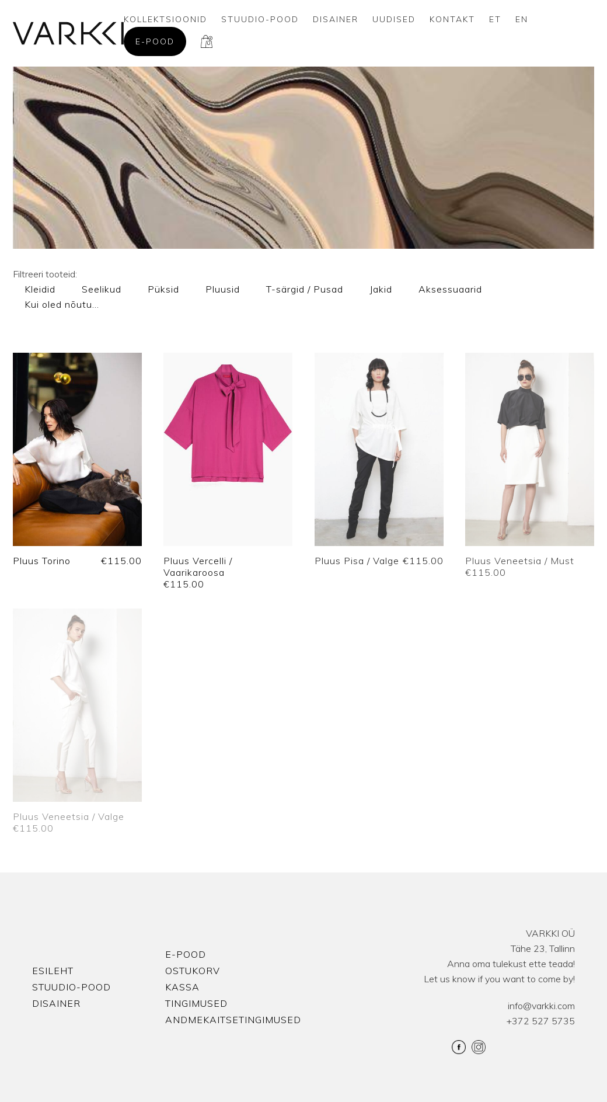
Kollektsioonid (165, 19)
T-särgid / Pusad (304, 289)
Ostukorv (192, 970)
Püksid (163, 289)
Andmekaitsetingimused (233, 1019)
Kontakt (452, 19)
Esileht (53, 970)
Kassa (182, 987)
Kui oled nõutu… (62, 304)
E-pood (155, 41)
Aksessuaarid (450, 289)
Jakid (380, 289)
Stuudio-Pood (260, 19)
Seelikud (101, 289)
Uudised (394, 19)
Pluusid (222, 289)
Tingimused (196, 1003)
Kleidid (40, 289)
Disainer (335, 19)
